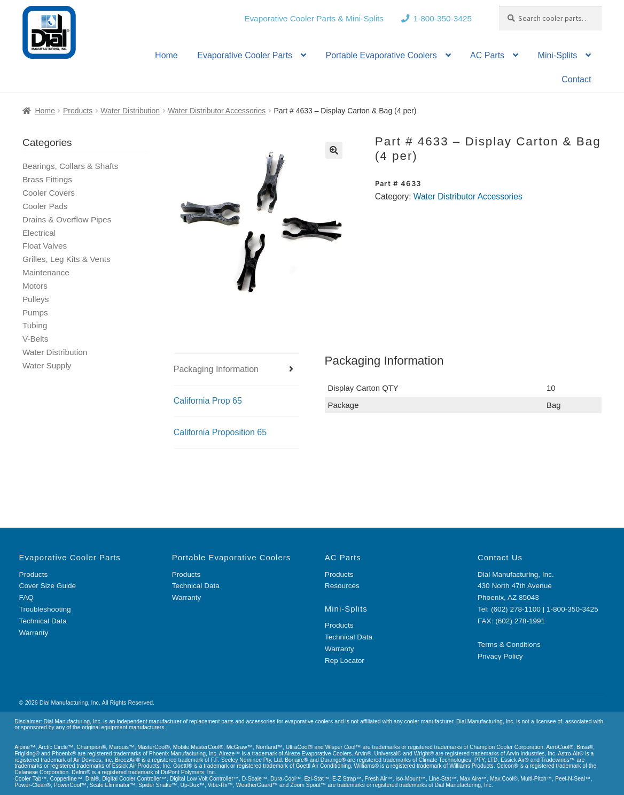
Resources (342, 586)
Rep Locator (344, 661)
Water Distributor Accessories (217, 110)
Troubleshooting (45, 609)
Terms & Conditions (509, 644)
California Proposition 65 (220, 432)
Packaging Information (216, 369)
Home (166, 55)
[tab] (237, 369)
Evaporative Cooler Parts (244, 55)
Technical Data (43, 621)
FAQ (26, 597)
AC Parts (487, 55)
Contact (576, 79)
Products (77, 110)
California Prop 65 (208, 400)
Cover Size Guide (47, 586)
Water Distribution (130, 110)
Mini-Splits (558, 55)
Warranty (34, 633)
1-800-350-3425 (442, 18)
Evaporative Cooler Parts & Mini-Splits (314, 18)
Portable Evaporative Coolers (381, 55)
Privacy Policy (500, 656)
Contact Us (500, 557)
